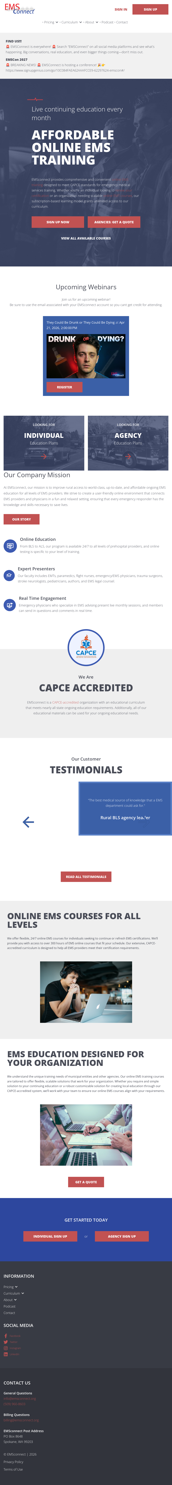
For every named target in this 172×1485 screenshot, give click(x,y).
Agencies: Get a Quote (114, 222)
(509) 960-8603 (14, 1404)
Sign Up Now (58, 222)
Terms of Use (13, 1469)
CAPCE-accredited (65, 702)
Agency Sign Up (122, 1236)
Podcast (107, 22)
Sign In (121, 9)
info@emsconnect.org (20, 1398)
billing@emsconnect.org (21, 1420)
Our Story (21, 519)
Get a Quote (86, 1182)
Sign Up (150, 9)
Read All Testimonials (86, 877)
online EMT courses (117, 195)
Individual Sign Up (50, 1236)
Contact (122, 22)
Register (64, 387)
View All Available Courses (86, 238)
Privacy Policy (13, 1462)
